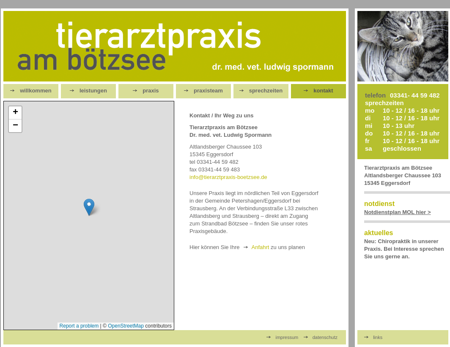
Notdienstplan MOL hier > (397, 212)
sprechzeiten (261, 90)
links (373, 337)
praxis (146, 90)
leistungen (88, 90)
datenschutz (321, 337)
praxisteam (203, 90)
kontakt (318, 90)
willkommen (30, 90)
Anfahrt (260, 247)
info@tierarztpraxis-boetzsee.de (228, 177)
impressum (282, 337)
